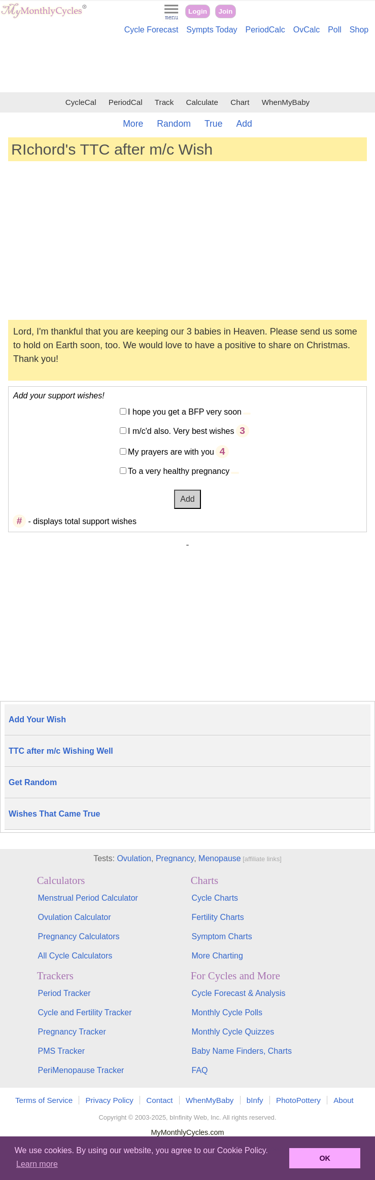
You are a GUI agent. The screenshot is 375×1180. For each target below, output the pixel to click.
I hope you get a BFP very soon (185, 412)
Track (164, 102)
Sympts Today (211, 29)
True (213, 124)
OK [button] (324, 1158)
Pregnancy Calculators (79, 936)
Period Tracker (64, 993)
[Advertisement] (187, 65)
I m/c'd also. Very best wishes (181, 431)
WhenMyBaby (286, 102)
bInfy (255, 1100)
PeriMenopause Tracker (81, 1070)
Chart (239, 102)
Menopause (219, 858)
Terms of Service (44, 1100)
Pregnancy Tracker (72, 1031)
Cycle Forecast (151, 29)
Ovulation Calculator (74, 917)
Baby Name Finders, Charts (242, 1051)
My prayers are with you (171, 452)
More (133, 124)
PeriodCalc (265, 29)
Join (225, 11)
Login (197, 11)
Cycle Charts (215, 898)
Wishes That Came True (54, 813)
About (343, 1100)
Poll (335, 29)
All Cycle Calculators (75, 955)
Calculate (202, 102)
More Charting (217, 955)
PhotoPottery (298, 1100)
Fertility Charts (218, 917)
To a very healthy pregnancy (178, 471)
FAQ (200, 1070)
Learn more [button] (37, 1164)
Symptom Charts (222, 936)
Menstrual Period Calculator (88, 898)
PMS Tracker (61, 1051)
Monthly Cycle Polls (227, 1012)
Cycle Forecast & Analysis (239, 993)
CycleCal (80, 102)
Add (244, 124)
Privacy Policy (109, 1100)
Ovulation (134, 858)
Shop (359, 29)
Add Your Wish (37, 719)
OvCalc (306, 29)
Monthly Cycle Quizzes (233, 1031)
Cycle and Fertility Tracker (85, 1012)
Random (174, 124)
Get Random (33, 782)
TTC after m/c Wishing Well (61, 751)
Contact (159, 1100)
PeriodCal (126, 102)
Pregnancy (175, 858)
